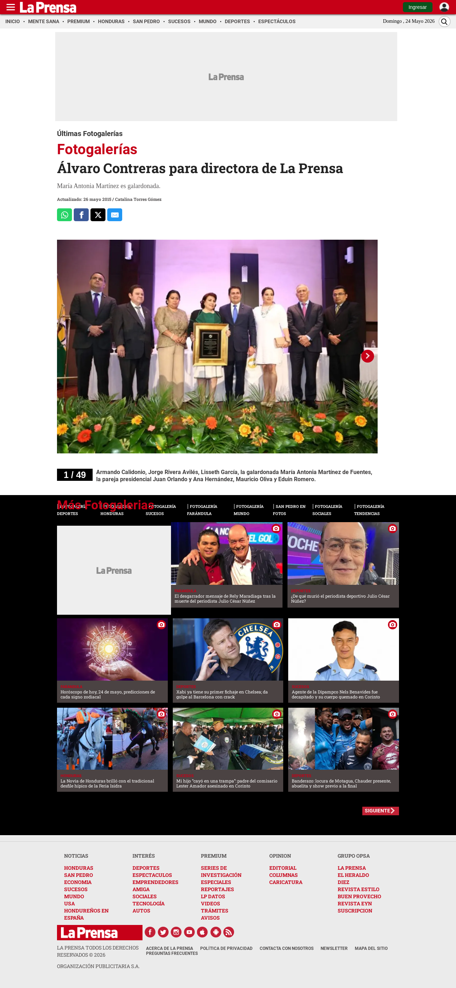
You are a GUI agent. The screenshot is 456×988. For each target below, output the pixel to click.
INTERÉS (144, 855)
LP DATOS (213, 896)
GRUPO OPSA (354, 855)
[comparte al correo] (114, 214)
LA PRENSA (352, 867)
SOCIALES (145, 896)
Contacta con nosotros (287, 948)
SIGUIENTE (377, 810)
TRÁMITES (214, 910)
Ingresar (418, 7)
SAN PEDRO (78, 875)
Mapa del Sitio (371, 948)
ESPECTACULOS (152, 875)
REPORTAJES (217, 889)
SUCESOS (76, 889)
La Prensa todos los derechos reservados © (98, 951)
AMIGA (141, 889)
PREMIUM (214, 855)
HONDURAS (78, 867)
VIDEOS (210, 903)
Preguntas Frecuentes (172, 953)
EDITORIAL (282, 867)
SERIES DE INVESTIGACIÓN (221, 871)
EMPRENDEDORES (155, 882)
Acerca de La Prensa (169, 948)
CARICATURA (285, 882)
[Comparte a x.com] (97, 214)
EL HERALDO (353, 875)
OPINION (280, 855)
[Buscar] (445, 21)
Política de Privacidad (226, 948)
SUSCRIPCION (355, 910)
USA (69, 903)
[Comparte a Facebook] (81, 214)
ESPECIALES (216, 882)
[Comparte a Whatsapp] (64, 214)
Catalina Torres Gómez (138, 199)
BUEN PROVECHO (359, 896)
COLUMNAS (283, 875)
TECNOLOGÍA (149, 903)
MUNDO (74, 896)
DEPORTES (146, 867)
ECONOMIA (78, 882)
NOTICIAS (76, 855)
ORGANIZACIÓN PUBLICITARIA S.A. (98, 966)
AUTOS (141, 910)
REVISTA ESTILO (358, 889)
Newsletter (334, 948)
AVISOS (210, 917)
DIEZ (343, 882)
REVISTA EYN (355, 903)
